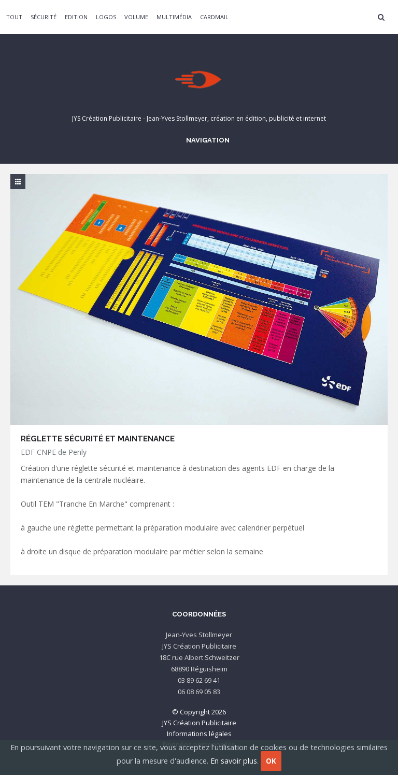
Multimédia (174, 17)
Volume (136, 17)
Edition (76, 17)
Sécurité (43, 17)
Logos (106, 17)
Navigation (206, 139)
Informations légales (199, 733)
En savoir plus (233, 761)
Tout (14, 17)
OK (271, 761)
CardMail (214, 17)
